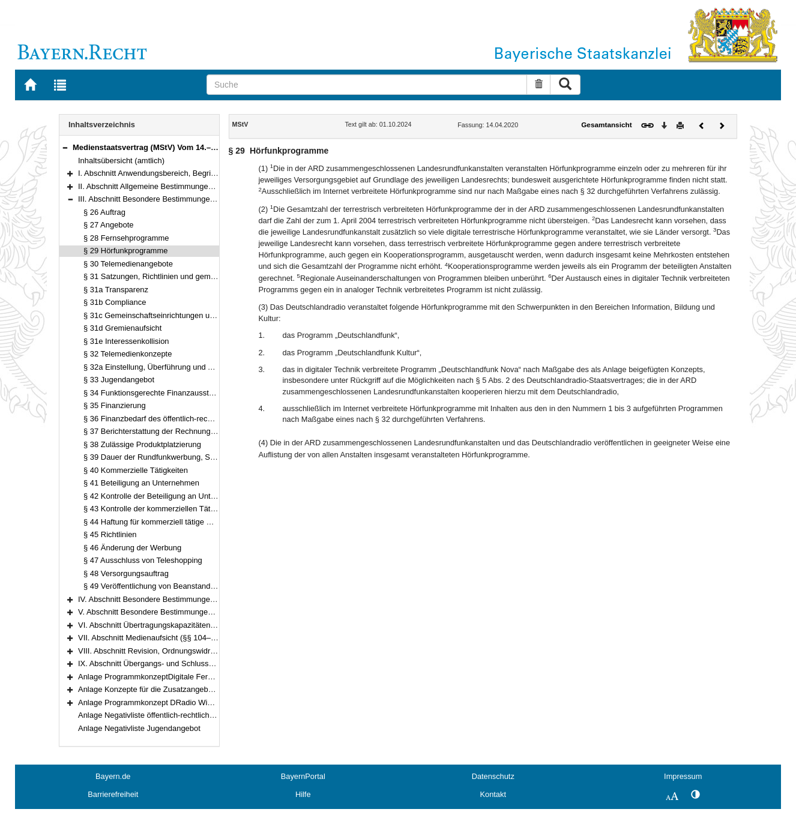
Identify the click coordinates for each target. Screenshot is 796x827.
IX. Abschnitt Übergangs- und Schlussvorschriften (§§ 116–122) (187, 663)
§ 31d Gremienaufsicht (122, 327)
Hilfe (303, 794)
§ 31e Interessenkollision (126, 341)
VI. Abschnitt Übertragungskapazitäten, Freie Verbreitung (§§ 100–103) (200, 625)
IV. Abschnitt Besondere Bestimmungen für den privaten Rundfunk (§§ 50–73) (212, 599)
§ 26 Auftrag (104, 212)
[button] (65, 147)
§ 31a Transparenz (115, 289)
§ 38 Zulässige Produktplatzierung (142, 444)
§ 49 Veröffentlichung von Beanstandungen (157, 586)
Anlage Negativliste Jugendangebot (139, 728)
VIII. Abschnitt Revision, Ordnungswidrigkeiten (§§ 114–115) (182, 650)
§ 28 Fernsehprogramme (126, 237)
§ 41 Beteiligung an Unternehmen (141, 482)
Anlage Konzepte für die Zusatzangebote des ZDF (164, 689)
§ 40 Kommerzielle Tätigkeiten (135, 470)
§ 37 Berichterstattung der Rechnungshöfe (156, 431)
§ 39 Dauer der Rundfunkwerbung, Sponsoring (163, 457)
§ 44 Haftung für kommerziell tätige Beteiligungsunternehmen (188, 521)
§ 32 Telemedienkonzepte (127, 353)
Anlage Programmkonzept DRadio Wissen (151, 702)
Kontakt (493, 794)
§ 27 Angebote (108, 224)
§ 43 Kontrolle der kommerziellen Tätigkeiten (160, 508)
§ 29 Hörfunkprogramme (125, 250)
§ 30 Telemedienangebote (128, 263)
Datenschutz (493, 776)
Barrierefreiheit (113, 794)
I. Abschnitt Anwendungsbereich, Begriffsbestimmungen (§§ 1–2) (189, 173)
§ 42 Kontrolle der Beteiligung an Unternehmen (164, 496)
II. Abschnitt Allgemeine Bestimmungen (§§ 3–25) (163, 186)
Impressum (683, 776)
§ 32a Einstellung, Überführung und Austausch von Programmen (194, 366)
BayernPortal (303, 776)
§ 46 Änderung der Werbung (132, 547)
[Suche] (367, 84)
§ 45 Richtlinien (110, 534)
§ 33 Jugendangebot (118, 379)
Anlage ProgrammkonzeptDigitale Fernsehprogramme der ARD (187, 676)
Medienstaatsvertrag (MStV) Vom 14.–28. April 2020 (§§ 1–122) (186, 147)
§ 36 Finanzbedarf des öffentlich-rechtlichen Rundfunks (178, 418)
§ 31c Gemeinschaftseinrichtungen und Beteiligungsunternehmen (196, 315)
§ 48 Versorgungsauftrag (126, 573)
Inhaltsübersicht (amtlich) (121, 160)
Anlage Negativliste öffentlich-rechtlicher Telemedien (168, 715)
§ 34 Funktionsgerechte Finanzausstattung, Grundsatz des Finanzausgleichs (215, 392)
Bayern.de (112, 776)
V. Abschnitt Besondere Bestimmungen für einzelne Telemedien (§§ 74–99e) (209, 611)
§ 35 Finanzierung (114, 405)
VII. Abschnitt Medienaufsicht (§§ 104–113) (152, 637)
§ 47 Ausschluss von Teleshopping (142, 560)
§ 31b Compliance (114, 302)
